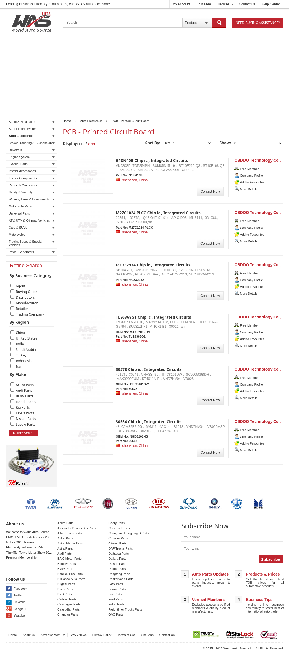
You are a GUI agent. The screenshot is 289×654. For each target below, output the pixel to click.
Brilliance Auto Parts (71, 579)
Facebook (20, 588)
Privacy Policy (101, 634)
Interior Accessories (32, 171)
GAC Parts (115, 614)
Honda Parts (26, 401)
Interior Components (32, 178)
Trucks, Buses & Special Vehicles (32, 243)
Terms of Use (126, 634)
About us (29, 634)
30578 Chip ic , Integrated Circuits (148, 369)
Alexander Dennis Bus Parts (76, 528)
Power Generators (32, 252)
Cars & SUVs (32, 227)
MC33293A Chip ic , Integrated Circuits (153, 265)
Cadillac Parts (66, 599)
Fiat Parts (115, 594)
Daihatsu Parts (118, 553)
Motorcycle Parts (32, 206)
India (20, 344)
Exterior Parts (32, 164)
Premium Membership (21, 557)
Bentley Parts (66, 563)
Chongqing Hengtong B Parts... (129, 533)
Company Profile (251, 175)
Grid (91, 144)
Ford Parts (115, 599)
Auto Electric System (32, 128)
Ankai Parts (65, 538)
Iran (19, 366)
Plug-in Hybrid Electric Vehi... (26, 547)
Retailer (22, 308)
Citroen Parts (117, 543)
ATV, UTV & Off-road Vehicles (32, 220)
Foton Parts (116, 604)
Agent (20, 286)
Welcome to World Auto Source (27, 532)
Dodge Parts (117, 568)
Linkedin (19, 602)
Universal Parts (32, 213)
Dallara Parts (117, 558)
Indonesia (24, 360)
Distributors (25, 297)
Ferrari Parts (117, 589)
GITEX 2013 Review (20, 542)
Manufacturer (27, 303)
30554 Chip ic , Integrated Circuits (148, 421)
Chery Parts (116, 523)
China (20, 332)
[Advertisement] (144, 76)
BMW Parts (24, 396)
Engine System (32, 157)
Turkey (21, 355)
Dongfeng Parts (119, 574)
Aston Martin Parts (70, 543)
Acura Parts (25, 384)
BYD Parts (64, 594)
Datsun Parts (117, 563)
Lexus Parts (25, 413)
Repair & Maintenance (32, 185)
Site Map (147, 634)
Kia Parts (23, 407)
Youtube (19, 615)
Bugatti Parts (66, 584)
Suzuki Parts (25, 424)
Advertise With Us (52, 634)
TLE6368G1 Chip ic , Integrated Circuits (153, 317)
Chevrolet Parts (119, 528)
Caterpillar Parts (68, 609)
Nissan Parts (26, 418)
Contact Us (167, 634)
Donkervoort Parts (120, 579)
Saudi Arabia (26, 349)
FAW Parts (115, 584)
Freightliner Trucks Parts (125, 609)
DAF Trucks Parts (120, 548)
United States (26, 338)
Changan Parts (67, 614)
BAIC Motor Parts (69, 558)
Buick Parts (65, 589)
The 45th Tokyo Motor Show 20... (29, 552)
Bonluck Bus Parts (70, 574)
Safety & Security (32, 192)
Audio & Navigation (32, 121)
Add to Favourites (252, 182)
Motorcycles (32, 234)
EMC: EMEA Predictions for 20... (28, 537)
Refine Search (23, 433)
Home (67, 121)
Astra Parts (65, 548)
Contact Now (210, 191)
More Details (248, 189)
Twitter (18, 595)
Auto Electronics (32, 135)
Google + (20, 609)
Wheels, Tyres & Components (32, 199)
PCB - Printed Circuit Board (131, 121)
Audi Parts (24, 390)
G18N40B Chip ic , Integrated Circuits (152, 160)
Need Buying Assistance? (258, 22)
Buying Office (26, 291)
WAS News (78, 634)
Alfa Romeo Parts (69, 533)
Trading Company (30, 314)
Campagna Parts (69, 604)
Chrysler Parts (118, 538)
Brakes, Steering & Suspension (32, 143)
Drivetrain (32, 150)
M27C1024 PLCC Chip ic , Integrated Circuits (158, 212)
